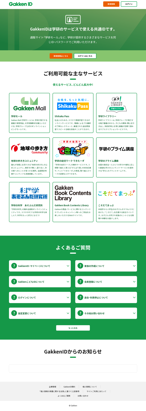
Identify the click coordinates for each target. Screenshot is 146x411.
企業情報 (52, 386)
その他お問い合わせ (94, 313)
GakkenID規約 (69, 386)
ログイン (129, 4)
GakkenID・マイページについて (34, 266)
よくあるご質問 (64, 395)
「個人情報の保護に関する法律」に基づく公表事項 (59, 391)
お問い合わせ (83, 395)
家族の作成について (94, 266)
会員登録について (93, 281)
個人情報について (90, 386)
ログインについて (27, 297)
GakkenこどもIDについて (31, 281)
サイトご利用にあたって (96, 391)
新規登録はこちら (61, 56)
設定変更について (27, 313)
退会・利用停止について (96, 297)
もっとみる (73, 328)
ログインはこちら (85, 56)
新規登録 (111, 4)
